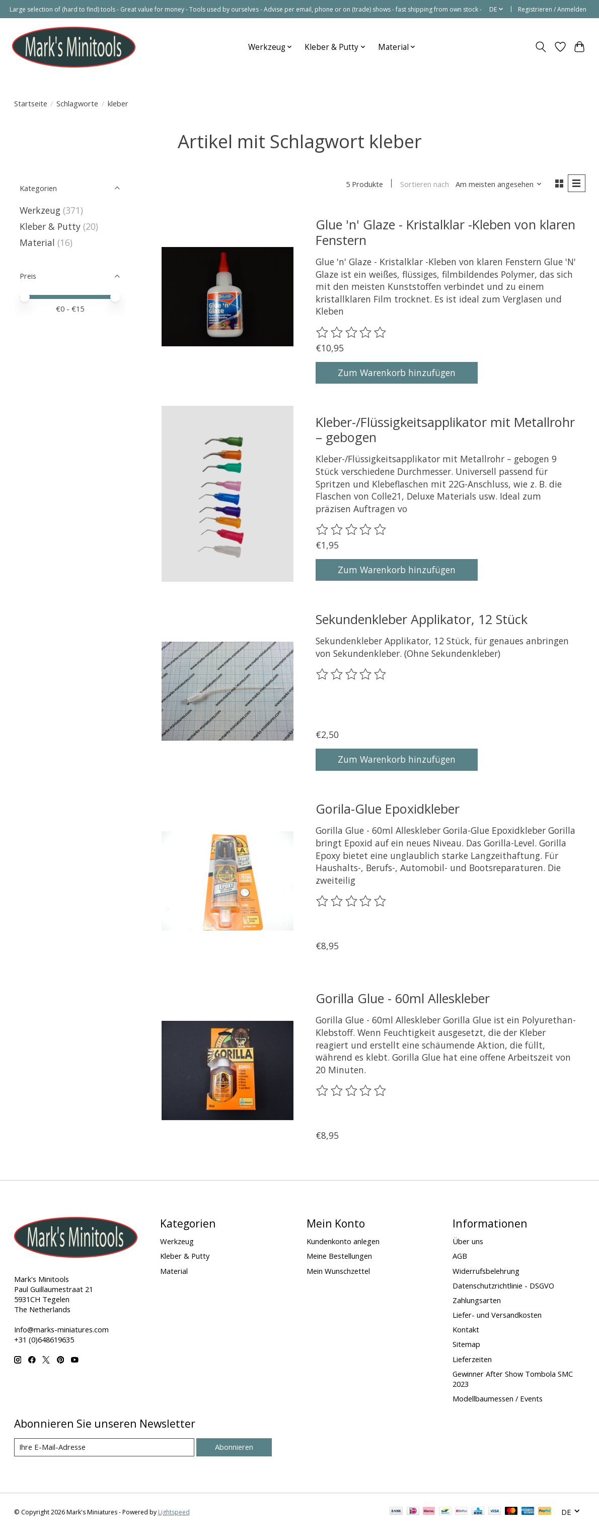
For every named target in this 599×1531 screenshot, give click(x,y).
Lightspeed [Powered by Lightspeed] (174, 1512)
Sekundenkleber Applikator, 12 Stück (422, 619)
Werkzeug (41, 210)
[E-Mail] (104, 1447)
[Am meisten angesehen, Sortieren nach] (499, 184)
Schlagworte (77, 103)
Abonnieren (234, 1447)
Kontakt (466, 1329)
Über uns (468, 1241)
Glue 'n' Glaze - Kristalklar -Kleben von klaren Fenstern (445, 232)
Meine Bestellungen (339, 1256)
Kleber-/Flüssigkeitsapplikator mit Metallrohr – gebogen (445, 429)
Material (37, 242)
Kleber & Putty (50, 226)
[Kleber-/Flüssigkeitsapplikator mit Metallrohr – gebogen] (227, 494)
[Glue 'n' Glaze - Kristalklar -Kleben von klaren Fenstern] (227, 297)
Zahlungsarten (477, 1300)
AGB (460, 1256)
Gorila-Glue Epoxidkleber (388, 808)
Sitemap (466, 1344)
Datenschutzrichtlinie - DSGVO (503, 1285)
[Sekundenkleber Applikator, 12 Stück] (227, 691)
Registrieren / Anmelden (552, 9)
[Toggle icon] (540, 47)
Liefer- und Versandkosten (497, 1315)
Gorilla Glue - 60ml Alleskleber (403, 998)
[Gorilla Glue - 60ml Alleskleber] (227, 1070)
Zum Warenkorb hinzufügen (397, 372)
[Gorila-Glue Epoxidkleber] (227, 881)
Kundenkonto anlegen (343, 1241)
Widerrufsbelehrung (486, 1271)
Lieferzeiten (472, 1359)
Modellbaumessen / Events (498, 1398)
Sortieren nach (424, 184)
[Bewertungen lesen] (352, 332)
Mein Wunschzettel (338, 1271)
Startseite (30, 103)
